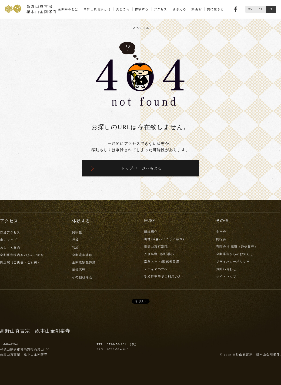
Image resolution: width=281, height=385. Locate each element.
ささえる (179, 9)
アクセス (160, 9)
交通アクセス (10, 232)
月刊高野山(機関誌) (159, 254)
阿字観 (77, 232)
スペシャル (141, 28)
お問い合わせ (226, 269)
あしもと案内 (10, 247)
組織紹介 (150, 231)
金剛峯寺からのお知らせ (235, 254)
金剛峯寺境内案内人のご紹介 (22, 255)
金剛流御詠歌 (82, 255)
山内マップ (8, 240)
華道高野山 (80, 270)
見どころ (123, 9)
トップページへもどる (141, 168)
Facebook (235, 9)
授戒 (75, 240)
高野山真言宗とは (97, 9)
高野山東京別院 (156, 246)
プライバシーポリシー (233, 261)
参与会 (221, 231)
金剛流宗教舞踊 (84, 262)
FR (261, 9)
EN (250, 9)
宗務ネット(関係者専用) (162, 261)
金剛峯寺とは (68, 9)
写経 (75, 247)
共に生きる (215, 9)
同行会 (221, 239)
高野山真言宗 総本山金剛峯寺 (30, 8)
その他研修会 (82, 277)
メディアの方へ (156, 269)
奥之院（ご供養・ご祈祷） (20, 262)
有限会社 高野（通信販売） (237, 246)
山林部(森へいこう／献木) (164, 239)
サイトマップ (226, 276)
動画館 (196, 9)
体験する (141, 9)
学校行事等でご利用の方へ (164, 276)
